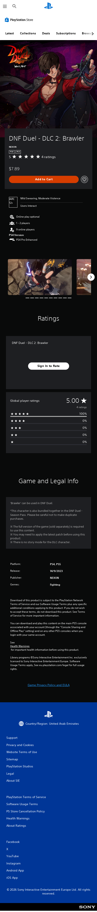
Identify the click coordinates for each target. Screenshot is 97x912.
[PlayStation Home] (48, 6)
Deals (46, 33)
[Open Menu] (5, 6)
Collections (28, 33)
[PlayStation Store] (19, 19)
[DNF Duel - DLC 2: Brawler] (40, 277)
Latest (9, 33)
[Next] (91, 277)
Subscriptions (66, 33)
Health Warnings (20, 646)
